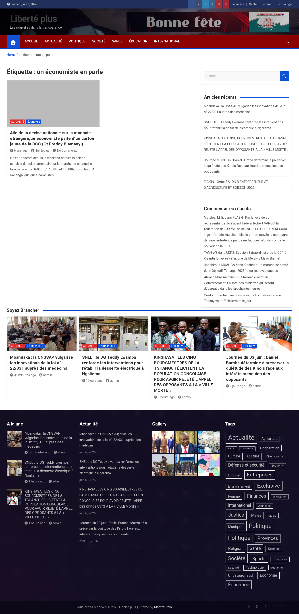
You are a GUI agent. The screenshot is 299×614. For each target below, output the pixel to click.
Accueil (31, 41)
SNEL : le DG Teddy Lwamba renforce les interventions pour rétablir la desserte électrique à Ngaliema (113, 365)
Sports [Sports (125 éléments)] (259, 558)
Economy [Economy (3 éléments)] (278, 465)
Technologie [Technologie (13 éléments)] (255, 568)
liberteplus (40, 150)
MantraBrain (163, 607)
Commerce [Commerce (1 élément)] (247, 448)
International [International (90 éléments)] (239, 505)
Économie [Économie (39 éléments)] (268, 575)
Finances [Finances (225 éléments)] (256, 496)
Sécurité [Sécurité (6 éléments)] (233, 567)
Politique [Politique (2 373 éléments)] (260, 526)
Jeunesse (238, 4)
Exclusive (177, 346)
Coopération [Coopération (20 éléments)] (269, 448)
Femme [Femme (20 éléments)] (234, 496)
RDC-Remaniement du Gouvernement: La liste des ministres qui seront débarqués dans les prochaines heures (239, 283)
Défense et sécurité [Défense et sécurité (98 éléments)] (246, 465)
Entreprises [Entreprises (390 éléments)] (259, 475)
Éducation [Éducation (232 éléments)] (238, 584)
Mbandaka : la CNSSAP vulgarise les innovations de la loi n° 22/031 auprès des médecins (41, 363)
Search (284, 76)
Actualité (53, 41)
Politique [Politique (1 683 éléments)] (239, 537)
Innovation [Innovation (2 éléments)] (279, 496)
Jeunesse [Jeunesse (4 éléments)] (264, 505)
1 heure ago (92, 380)
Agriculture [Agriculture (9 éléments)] (269, 438)
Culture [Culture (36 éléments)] (234, 456)
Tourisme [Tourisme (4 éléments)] (277, 567)
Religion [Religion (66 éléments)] (235, 548)
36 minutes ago (23, 375)
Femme (266, 4)
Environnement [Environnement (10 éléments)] (239, 486)
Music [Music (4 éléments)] (272, 515)
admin (45, 375)
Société (98, 41)
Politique (77, 41)
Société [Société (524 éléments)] (236, 558)
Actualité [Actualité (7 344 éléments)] (241, 437)
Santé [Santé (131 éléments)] (255, 548)
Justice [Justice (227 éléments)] (236, 515)
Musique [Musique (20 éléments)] (235, 527)
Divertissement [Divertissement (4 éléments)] (275, 456)
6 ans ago (19, 150)
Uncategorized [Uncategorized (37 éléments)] (240, 575)
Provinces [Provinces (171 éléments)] (267, 538)
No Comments (67, 150)
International (167, 41)
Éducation (138, 41)
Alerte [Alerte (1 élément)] (231, 448)
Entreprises (35, 346)
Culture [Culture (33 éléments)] (253, 456)
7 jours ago (235, 386)
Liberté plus (33, 19)
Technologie (284, 4)
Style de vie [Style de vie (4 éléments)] (280, 559)
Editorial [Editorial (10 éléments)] (234, 475)
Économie (33, 121)
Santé (253, 4)
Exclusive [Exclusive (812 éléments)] (268, 485)
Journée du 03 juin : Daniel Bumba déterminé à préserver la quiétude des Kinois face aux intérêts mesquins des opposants (245, 166)
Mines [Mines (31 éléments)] (256, 515)
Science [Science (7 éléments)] (273, 549)
